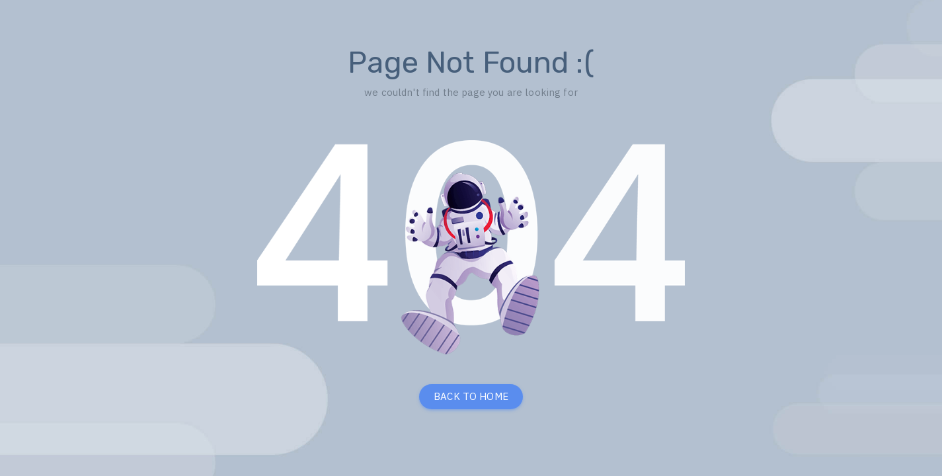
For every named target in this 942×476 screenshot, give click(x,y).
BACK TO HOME (471, 396)
